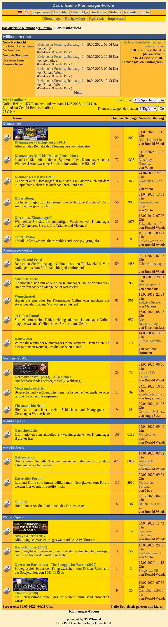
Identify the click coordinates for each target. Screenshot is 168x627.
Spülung (21, 502)
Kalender (131, 12)
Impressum (116, 18)
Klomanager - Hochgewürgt (64, 18)
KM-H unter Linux (152, 140)
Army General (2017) (31, 536)
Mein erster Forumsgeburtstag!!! (60, 44)
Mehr (78, 92)
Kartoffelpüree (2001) (31, 547)
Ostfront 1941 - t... (152, 411)
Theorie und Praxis (29, 260)
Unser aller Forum (28, 478)
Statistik (115, 12)
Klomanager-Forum (84, 611)
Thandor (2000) (26, 593)
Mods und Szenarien (30, 388)
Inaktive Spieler (150, 302)
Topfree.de (96, 18)
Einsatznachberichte (30, 406)
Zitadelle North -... (152, 394)
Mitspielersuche (26, 279)
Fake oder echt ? (150, 223)
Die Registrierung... (149, 321)
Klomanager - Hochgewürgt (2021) (40, 142)
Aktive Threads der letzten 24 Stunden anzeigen (144, 44)
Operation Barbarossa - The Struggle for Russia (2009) (55, 564)
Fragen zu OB (148, 570)
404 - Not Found (27, 316)
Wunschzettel (25, 296)
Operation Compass (146, 533)
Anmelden (60, 12)
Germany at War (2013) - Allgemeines (43, 377)
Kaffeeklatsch (25, 457)
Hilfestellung (24, 198)
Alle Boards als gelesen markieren (138, 606)
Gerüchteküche (26, 430)
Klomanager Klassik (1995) (35, 177)
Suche (145, 12)
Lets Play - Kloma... (146, 161)
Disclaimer (98, 12)
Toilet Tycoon (25, 237)
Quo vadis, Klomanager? (33, 217)
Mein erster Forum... (147, 484)
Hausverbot (23, 339)
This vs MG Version (147, 374)
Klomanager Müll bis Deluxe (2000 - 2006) (46, 156)
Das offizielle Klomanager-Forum (27, 28)
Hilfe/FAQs (79, 12)
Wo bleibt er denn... (147, 436)
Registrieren (41, 12)
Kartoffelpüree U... (152, 553)
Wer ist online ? (14, 100)
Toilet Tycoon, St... (152, 241)
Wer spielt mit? (149, 285)
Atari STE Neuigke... (146, 463)
